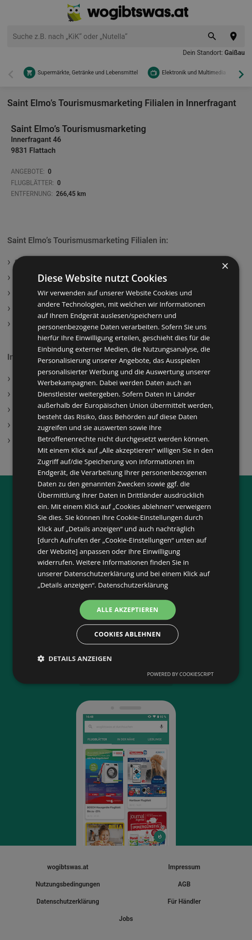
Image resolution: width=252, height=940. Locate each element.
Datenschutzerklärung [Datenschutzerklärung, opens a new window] (133, 584)
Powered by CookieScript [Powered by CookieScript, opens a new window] (180, 674)
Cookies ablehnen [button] (127, 634)
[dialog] (126, 470)
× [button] (224, 266)
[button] (75, 659)
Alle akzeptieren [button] (127, 609)
